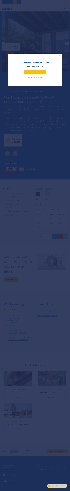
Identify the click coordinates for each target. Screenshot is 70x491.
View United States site (35, 72)
